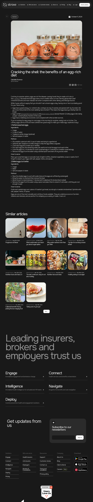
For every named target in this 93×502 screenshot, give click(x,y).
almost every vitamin (47, 114)
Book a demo (84, 5)
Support (42, 464)
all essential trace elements (29, 114)
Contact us (43, 471)
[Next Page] (46, 311)
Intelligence (9, 471)
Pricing (7, 483)
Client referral (61, 471)
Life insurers (26, 467)
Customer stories (45, 467)
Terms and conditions (43, 476)
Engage (7, 464)
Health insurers (27, 464)
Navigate (8, 475)
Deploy (7, 479)
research (17, 99)
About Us (60, 464)
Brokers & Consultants (26, 476)
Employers (26, 471)
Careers (62, 476)
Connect (8, 467)
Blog (58, 467)
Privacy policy (44, 480)
